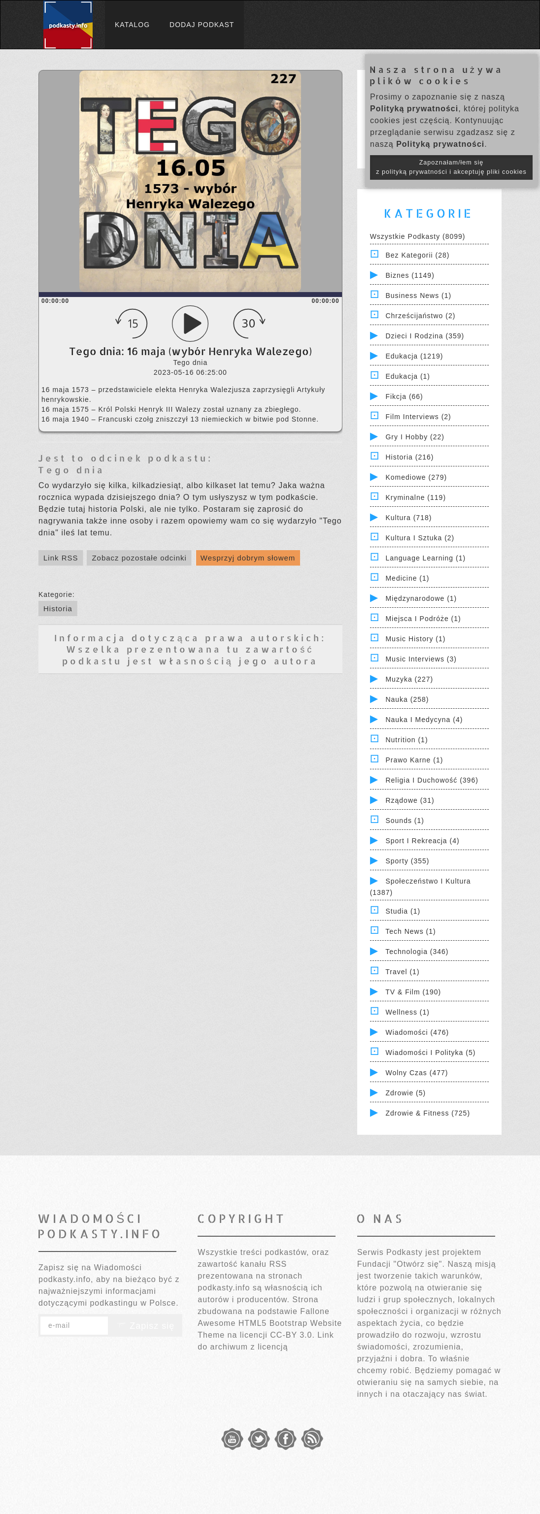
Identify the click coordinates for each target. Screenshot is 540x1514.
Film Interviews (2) (418, 417)
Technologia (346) (416, 951)
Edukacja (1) (407, 376)
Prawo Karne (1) (414, 760)
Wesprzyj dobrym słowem (248, 558)
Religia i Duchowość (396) (431, 780)
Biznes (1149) (409, 275)
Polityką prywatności (414, 108)
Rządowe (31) (409, 800)
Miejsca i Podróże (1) (423, 619)
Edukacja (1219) (414, 356)
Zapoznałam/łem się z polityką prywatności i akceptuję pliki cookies (451, 167)
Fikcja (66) (404, 396)
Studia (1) (402, 911)
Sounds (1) (404, 820)
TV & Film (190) (413, 992)
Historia (57, 608)
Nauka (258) (407, 699)
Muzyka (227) (409, 679)
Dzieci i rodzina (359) (424, 336)
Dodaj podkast (201, 25)
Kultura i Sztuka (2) (419, 538)
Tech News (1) (410, 931)
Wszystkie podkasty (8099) (418, 236)
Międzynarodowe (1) (421, 598)
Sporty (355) (407, 861)
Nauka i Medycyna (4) (424, 720)
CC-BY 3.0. (292, 1335)
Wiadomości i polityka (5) (430, 1052)
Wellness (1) (407, 1012)
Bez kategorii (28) (417, 255)
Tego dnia (71, 469)
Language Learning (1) (425, 558)
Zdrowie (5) (405, 1093)
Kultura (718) (408, 518)
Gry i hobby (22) (414, 437)
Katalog (132, 25)
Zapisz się (145, 1326)
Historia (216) (409, 457)
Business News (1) (418, 295)
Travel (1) (402, 972)
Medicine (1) (407, 578)
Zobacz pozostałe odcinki (139, 558)
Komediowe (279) (416, 477)
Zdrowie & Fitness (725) (427, 1113)
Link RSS (60, 558)
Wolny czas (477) (416, 1073)
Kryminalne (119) (415, 497)
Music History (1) (415, 639)
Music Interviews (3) (420, 659)
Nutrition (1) (406, 740)
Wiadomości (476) (417, 1032)
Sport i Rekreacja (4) (422, 841)
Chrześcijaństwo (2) (420, 316)
